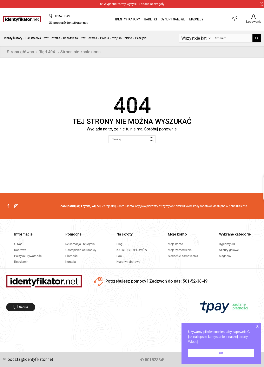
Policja (104, 38)
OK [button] (221, 353)
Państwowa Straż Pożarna (42, 38)
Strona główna (20, 51)
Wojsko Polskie (122, 38)
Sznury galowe (173, 19)
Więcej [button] (193, 341)
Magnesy (196, 19)
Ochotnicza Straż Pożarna (80, 38)
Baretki (150, 19)
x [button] (257, 326)
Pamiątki (140, 38)
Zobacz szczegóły (151, 4)
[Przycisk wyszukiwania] (256, 38)
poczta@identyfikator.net (30, 359)
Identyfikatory (127, 19)
